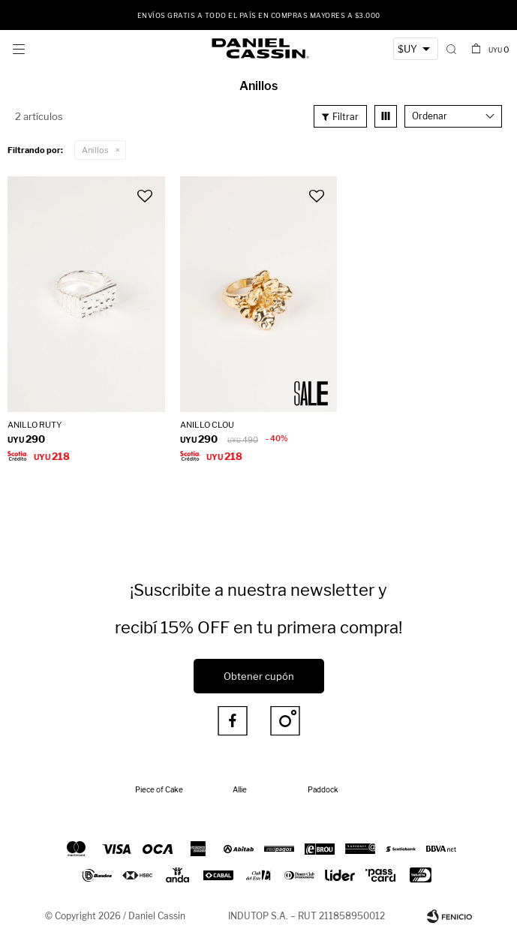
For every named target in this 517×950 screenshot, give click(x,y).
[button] (451, 49)
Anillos (95, 150)
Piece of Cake (159, 789)
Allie (240, 789)
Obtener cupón (259, 676)
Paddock (323, 789)
